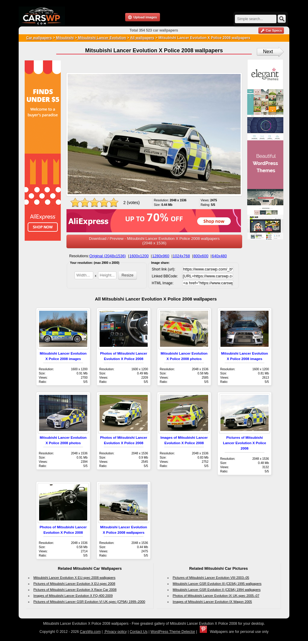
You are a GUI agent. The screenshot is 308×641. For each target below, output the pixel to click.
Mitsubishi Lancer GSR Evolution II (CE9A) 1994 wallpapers (216, 589)
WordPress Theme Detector (172, 632)
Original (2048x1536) (107, 256)
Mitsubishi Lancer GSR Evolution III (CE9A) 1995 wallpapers (217, 583)
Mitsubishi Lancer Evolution (101, 38)
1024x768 (181, 256)
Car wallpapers (39, 38)
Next (268, 51)
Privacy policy (115, 632)
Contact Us (138, 632)
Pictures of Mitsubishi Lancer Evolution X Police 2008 (244, 442)
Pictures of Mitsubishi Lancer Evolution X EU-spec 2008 (74, 583)
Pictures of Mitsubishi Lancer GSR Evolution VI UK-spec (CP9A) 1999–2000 (89, 601)
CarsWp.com (90, 632)
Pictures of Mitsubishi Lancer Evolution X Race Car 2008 (74, 589)
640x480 (219, 256)
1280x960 (160, 256)
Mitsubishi (65, 38)
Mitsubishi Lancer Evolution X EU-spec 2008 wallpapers (74, 577)
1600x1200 (139, 256)
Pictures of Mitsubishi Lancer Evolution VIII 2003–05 (211, 577)
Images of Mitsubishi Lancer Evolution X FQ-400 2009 (73, 595)
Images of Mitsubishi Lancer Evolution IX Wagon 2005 (212, 601)
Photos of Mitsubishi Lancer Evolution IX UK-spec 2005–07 (216, 595)
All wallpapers (142, 38)
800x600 (200, 256)
